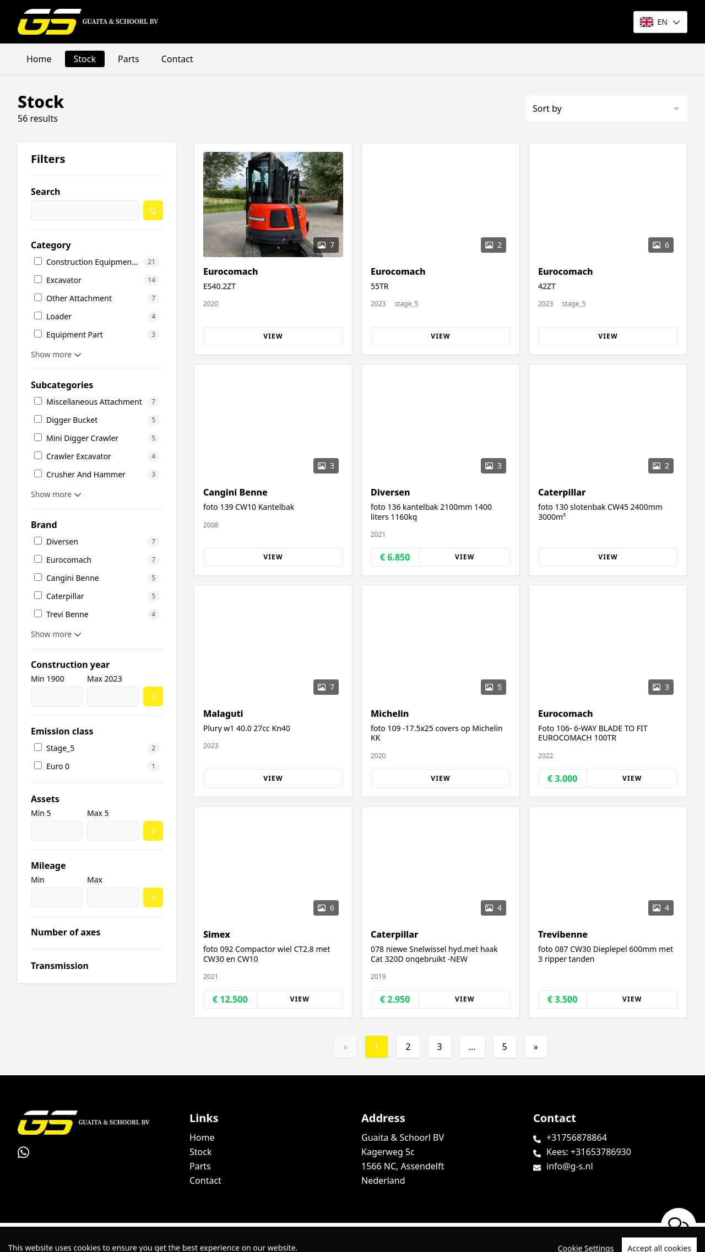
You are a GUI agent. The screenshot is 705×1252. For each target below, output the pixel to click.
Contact (177, 59)
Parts (128, 59)
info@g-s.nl (569, 1166)
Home (39, 59)
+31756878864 (576, 1137)
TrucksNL (77, 1237)
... (472, 1047)
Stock (85, 59)
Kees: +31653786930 (588, 1152)
